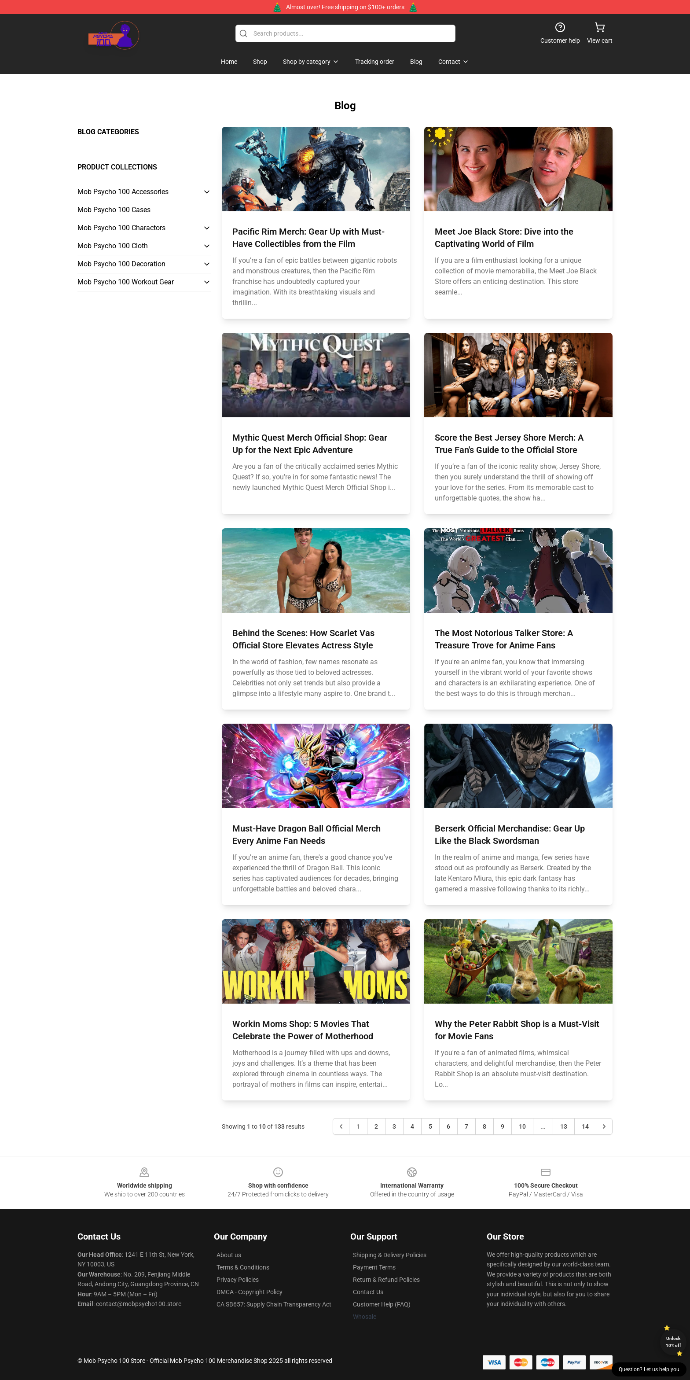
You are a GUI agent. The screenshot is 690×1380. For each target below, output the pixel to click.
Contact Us (368, 1291)
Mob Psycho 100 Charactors (121, 228)
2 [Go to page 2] (376, 1126)
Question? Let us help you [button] (649, 1369)
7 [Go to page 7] (466, 1126)
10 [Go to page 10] (522, 1126)
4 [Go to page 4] (412, 1126)
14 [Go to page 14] (585, 1126)
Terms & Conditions (243, 1267)
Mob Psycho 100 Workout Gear (125, 282)
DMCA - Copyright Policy (250, 1291)
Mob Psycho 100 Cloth (112, 246)
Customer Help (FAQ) (382, 1304)
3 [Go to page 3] (394, 1126)
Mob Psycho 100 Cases (113, 210)
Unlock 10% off (673, 1342)
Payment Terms (374, 1267)
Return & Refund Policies (386, 1279)
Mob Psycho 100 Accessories (123, 192)
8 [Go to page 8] (484, 1126)
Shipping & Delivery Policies (389, 1255)
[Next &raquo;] (604, 1126)
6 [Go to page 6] (448, 1126)
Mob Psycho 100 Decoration (121, 264)
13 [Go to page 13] (563, 1126)
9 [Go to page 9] (502, 1126)
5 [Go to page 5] (430, 1126)
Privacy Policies (238, 1279)
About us (229, 1255)
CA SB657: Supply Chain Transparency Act (274, 1304)
